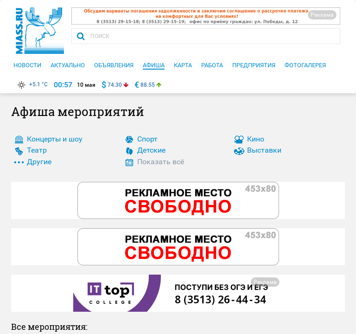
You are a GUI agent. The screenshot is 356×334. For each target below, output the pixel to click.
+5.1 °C (32, 84)
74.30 (115, 85)
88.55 (147, 85)
